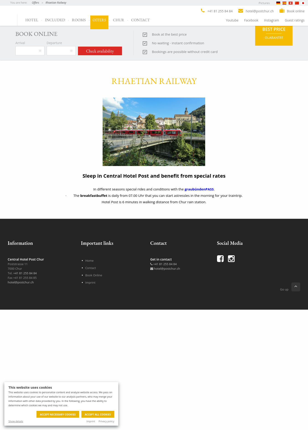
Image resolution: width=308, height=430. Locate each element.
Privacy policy (106, 421)
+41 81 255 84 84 (163, 410)
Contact (140, 19)
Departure (54, 189)
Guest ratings (295, 20)
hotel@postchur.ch (165, 415)
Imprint (90, 421)
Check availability (100, 197)
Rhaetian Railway (56, 3)
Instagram (271, 20)
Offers (35, 3)
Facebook (251, 20)
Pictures (264, 3)
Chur (118, 19)
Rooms (79, 19)
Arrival (20, 189)
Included (55, 19)
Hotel (31, 19)
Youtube (232, 20)
